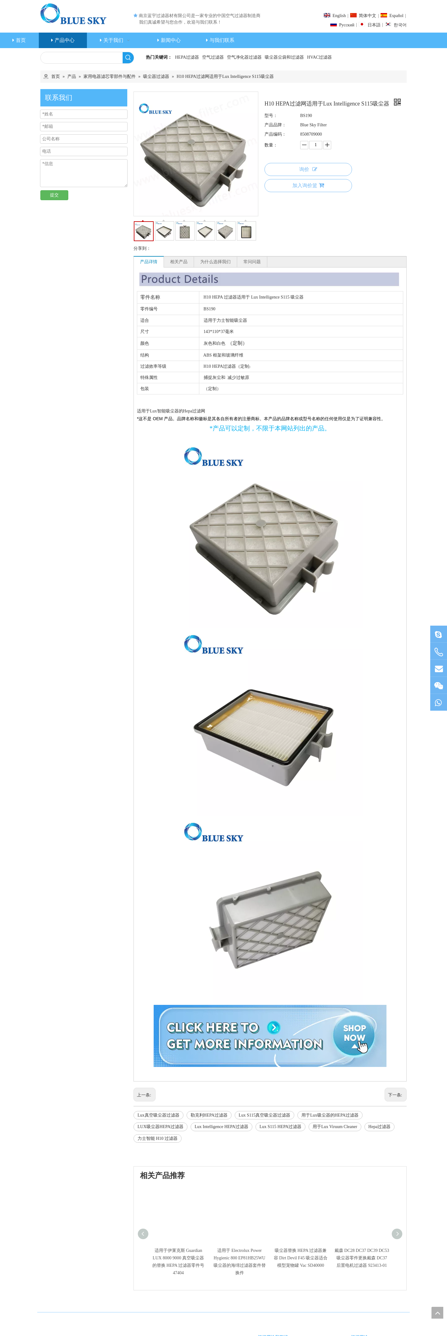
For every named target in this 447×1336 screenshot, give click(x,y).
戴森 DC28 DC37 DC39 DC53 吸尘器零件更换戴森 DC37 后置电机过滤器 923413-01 (362, 1258)
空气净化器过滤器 (244, 57)
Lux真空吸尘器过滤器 (158, 1115)
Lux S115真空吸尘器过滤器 (264, 1115)
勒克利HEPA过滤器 (209, 1115)
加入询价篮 (308, 185)
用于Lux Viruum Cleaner (335, 1126)
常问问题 (252, 261)
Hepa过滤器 (379, 1126)
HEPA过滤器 (187, 57)
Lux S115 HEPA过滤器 (280, 1126)
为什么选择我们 (215, 261)
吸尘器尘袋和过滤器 (284, 57)
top (437, 1313)
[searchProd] (82, 57)
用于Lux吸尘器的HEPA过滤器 (330, 1115)
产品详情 (148, 261)
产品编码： (275, 134)
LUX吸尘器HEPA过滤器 (160, 1126)
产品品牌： (275, 125)
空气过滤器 (213, 57)
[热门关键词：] (128, 57)
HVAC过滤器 (319, 57)
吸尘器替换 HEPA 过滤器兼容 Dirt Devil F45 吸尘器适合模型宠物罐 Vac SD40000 (300, 1258)
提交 (54, 195)
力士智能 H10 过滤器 (158, 1138)
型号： (271, 115)
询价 (308, 169)
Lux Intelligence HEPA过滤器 (221, 1126)
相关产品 (178, 261)
